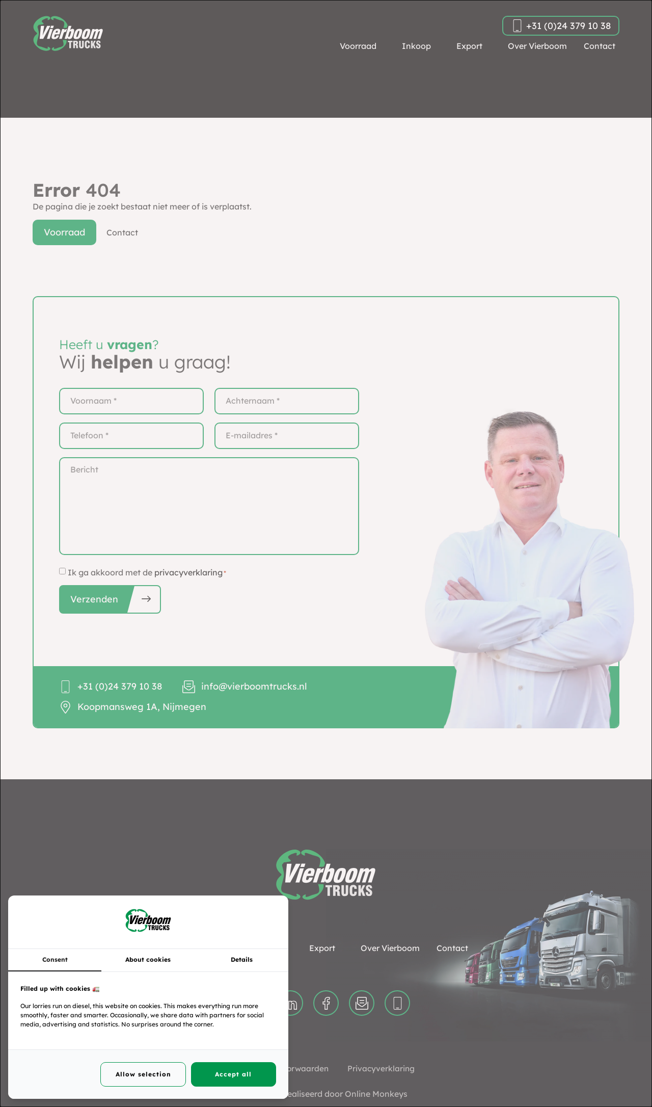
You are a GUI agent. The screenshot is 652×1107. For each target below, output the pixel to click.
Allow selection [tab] (143, 1074)
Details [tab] (242, 959)
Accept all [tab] (233, 1074)
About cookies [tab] (148, 959)
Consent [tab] (55, 959)
